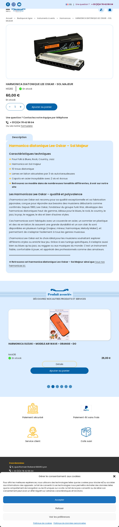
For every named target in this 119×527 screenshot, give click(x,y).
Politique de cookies (42, 523)
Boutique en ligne (24, 18)
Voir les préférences (59, 516)
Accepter (59, 499)
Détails (59, 364)
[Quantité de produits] (15, 106)
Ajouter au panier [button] (59, 370)
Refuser (59, 508)
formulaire (27, 126)
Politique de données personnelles (70, 523)
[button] (114, 476)
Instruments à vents (46, 18)
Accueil (9, 18)
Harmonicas (65, 18)
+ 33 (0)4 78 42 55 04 (22, 122)
